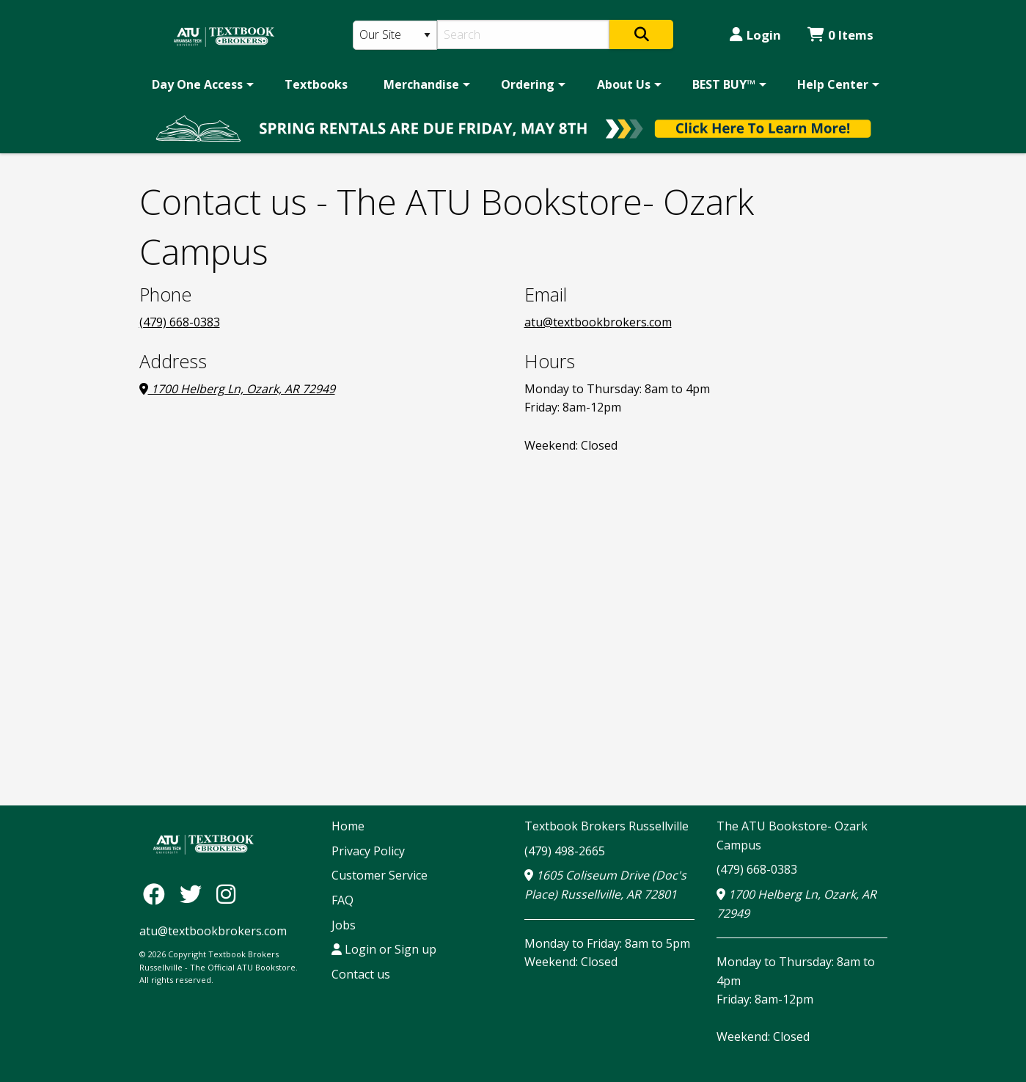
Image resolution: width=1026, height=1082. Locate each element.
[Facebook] (157, 894)
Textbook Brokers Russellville (606, 826)
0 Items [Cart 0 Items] (840, 34)
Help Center (832, 84)
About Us (624, 84)
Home (347, 826)
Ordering (527, 84)
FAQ (342, 900)
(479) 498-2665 (564, 851)
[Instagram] (225, 894)
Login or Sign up (383, 949)
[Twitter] (194, 894)
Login (755, 34)
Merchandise (421, 84)
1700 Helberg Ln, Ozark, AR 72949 (237, 389)
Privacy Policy (368, 851)
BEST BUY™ (723, 84)
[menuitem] (200, 84)
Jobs (343, 925)
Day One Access (197, 84)
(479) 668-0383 (179, 322)
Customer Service (379, 875)
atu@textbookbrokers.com (598, 322)
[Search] (523, 34)
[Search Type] (395, 35)
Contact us (360, 974)
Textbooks (316, 84)
